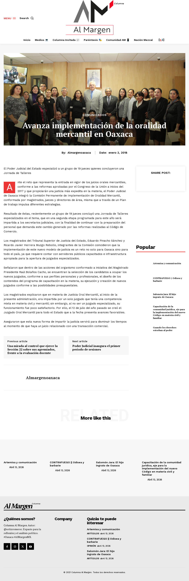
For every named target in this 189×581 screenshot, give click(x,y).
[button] (27, 18)
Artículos (93, 533)
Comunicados (95, 115)
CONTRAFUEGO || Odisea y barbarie (167, 279)
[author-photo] (6, 467)
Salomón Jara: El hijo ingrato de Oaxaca (164, 296)
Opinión (91, 546)
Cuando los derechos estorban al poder (164, 329)
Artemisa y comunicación (167, 263)
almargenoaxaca (79, 152)
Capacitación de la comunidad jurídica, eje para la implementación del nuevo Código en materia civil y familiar (169, 312)
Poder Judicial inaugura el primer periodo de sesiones (96, 347)
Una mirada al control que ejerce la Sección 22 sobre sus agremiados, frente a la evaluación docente (32, 349)
